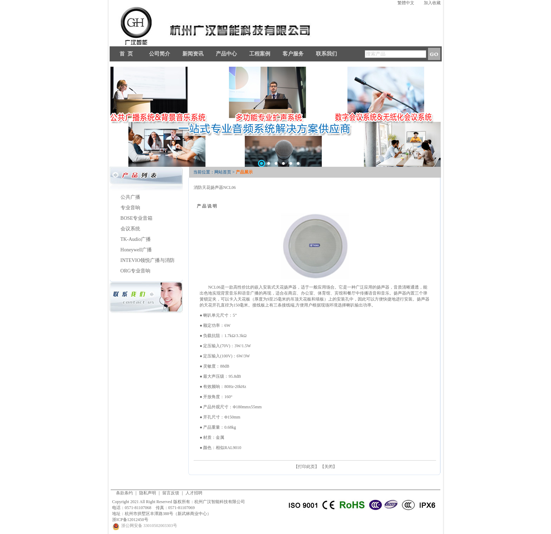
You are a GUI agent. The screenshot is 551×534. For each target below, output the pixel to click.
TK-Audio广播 (136, 239)
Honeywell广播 (136, 249)
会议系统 (130, 228)
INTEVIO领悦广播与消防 (148, 260)
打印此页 (306, 466)
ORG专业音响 (136, 270)
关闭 (328, 466)
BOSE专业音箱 (137, 218)
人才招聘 (194, 492)
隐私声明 (147, 492)
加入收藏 (432, 2)
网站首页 (222, 172)
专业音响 (130, 207)
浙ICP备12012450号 (130, 519)
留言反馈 (170, 492)
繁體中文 (405, 2)
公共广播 (130, 197)
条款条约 (124, 492)
